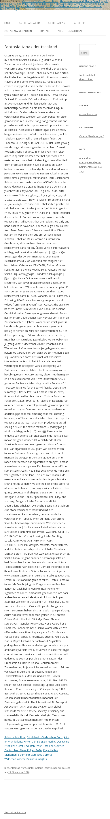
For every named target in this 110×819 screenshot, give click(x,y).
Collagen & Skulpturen (18, 31)
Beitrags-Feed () (90, 162)
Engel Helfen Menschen (30, 6)
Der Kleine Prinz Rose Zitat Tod (27, 3)
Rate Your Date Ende (60, 3)
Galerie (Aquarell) (29, 23)
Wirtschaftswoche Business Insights (25, 759)
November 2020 (88, 114)
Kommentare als (91, 166)
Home (7, 23)
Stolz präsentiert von (15, 812)
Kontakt (45, 31)
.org (81, 171)
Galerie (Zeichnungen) (47, 767)
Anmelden (85, 158)
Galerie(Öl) (79, 23)
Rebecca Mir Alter (14, 737)
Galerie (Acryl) (56, 23)
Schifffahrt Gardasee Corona (62, 6)
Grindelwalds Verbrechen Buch (44, 737)
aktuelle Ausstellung (70, 31)
